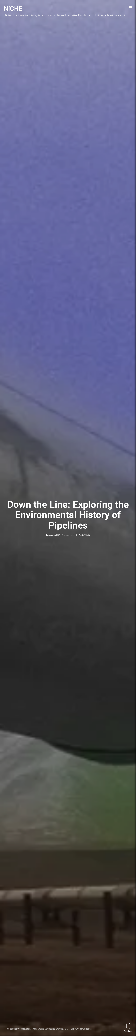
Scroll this (128, 1027)
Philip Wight (84, 535)
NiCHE (13, 8)
